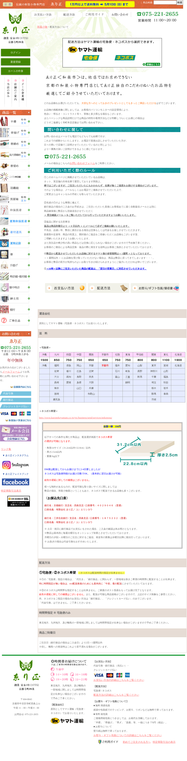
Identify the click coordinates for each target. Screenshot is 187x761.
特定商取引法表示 (11, 490)
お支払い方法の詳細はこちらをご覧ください (119, 680)
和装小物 (42, 26)
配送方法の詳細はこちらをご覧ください (116, 694)
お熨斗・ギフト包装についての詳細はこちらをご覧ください (128, 735)
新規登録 (16, 61)
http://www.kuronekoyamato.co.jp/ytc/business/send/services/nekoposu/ (75, 417)
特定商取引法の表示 (164, 741)
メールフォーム (11, 371)
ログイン (16, 52)
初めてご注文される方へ (137, 741)
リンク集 (6, 449)
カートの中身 (15, 71)
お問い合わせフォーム (82, 163)
